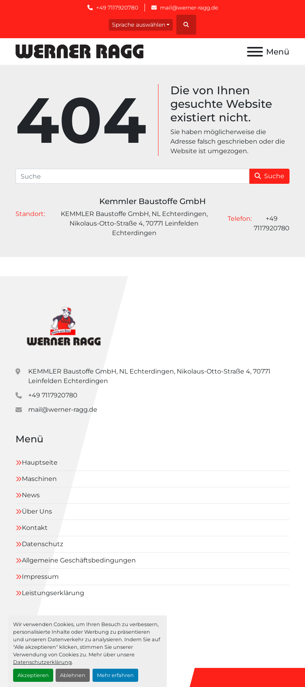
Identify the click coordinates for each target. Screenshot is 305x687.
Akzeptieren (33, 675)
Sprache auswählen (138, 24)
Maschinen (39, 479)
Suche (269, 176)
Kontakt (35, 527)
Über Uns (37, 511)
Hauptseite (40, 462)
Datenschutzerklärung (42, 662)
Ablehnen (72, 675)
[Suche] (132, 176)
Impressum (40, 576)
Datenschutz (42, 544)
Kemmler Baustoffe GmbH (152, 201)
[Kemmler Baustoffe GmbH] (63, 324)
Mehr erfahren (115, 675)
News (31, 495)
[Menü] (255, 51)
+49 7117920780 (117, 7)
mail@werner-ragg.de (189, 7)
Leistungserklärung (53, 593)
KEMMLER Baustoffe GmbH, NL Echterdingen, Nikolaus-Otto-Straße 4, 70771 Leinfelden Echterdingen (149, 376)
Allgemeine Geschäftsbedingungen (79, 560)
